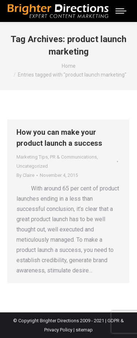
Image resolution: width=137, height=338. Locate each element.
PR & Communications (73, 157)
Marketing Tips (32, 157)
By (25, 175)
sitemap (84, 330)
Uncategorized (32, 166)
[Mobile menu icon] (121, 11)
